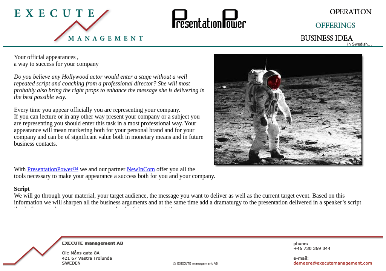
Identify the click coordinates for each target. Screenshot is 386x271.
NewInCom (141, 169)
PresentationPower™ (52, 169)
